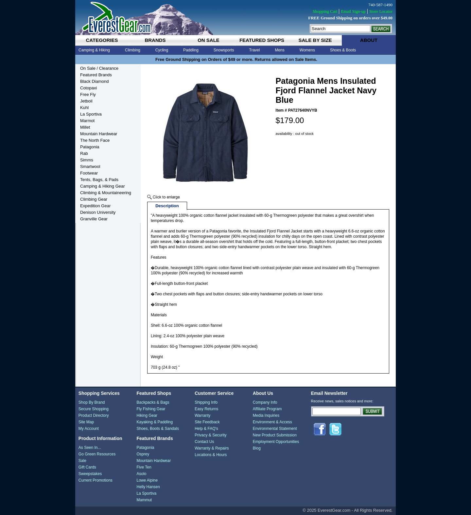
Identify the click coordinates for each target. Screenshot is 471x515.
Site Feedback (207, 422)
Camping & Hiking (94, 50)
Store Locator (380, 11)
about (368, 40)
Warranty (202, 415)
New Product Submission (275, 435)
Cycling (161, 50)
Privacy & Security (210, 435)
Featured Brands (96, 74)
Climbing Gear (93, 199)
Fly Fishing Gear (150, 409)
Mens (279, 50)
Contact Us (204, 441)
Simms (86, 159)
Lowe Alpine (147, 480)
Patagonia (89, 146)
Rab (84, 153)
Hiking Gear (146, 415)
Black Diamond (94, 81)
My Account (88, 428)
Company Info (265, 402)
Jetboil (86, 101)
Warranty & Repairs (212, 448)
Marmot (87, 120)
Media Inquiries (266, 415)
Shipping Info (206, 402)
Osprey (142, 454)
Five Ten (143, 467)
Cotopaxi (88, 87)
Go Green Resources (96, 454)
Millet (85, 127)
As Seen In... (89, 447)
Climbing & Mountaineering (105, 192)
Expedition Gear (95, 205)
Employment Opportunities (276, 441)
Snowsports (224, 50)
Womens (307, 50)
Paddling (191, 50)
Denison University (97, 212)
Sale (82, 460)
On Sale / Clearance (99, 68)
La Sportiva (91, 114)
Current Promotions (95, 480)
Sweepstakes (90, 473)
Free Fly (88, 94)
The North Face (95, 140)
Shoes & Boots (343, 50)
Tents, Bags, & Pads (99, 179)
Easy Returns (206, 409)
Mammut (144, 500)
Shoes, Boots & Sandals (157, 428)
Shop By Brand (91, 402)
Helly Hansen (148, 487)
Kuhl (84, 107)
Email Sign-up (353, 11)
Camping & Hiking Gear (102, 186)
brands (155, 40)
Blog (257, 448)
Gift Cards (87, 467)
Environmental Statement (275, 428)
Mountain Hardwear (98, 133)
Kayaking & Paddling (154, 422)
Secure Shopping (93, 409)
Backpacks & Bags (152, 402)
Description (167, 205)
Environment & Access (272, 422)
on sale (208, 40)
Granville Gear (94, 218)
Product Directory (93, 415)
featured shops (261, 40)
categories (102, 40)
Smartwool (90, 166)
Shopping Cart (325, 11)
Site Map (86, 422)
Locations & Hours (211, 454)
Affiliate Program (267, 409)
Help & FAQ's (206, 428)
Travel (254, 50)
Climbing (132, 50)
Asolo (141, 473)
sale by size (315, 40)
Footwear (89, 173)
